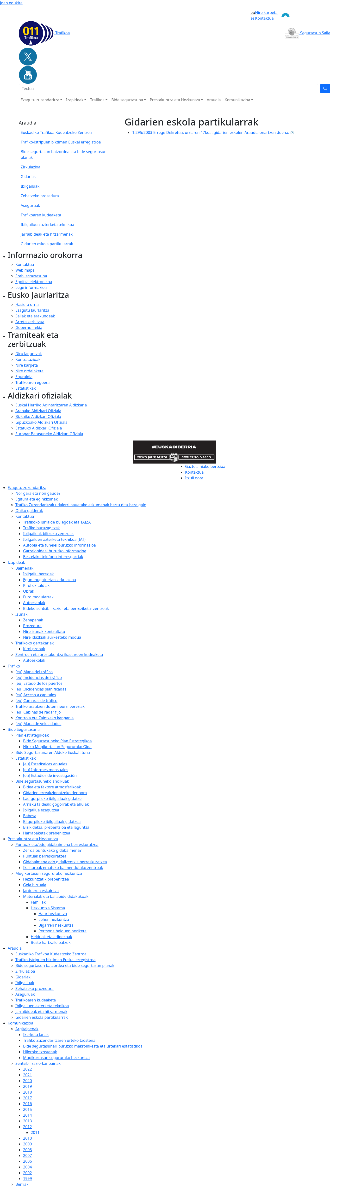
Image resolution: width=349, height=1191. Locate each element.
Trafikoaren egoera (32, 382)
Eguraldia (23, 376)
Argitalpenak (26, 1028)
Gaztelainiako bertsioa (205, 466)
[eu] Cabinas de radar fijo (38, 712)
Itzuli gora (194, 478)
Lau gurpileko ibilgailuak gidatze (52, 798)
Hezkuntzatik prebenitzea (46, 879)
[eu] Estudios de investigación (50, 775)
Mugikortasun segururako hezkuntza (48, 873)
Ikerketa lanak (36, 1034)
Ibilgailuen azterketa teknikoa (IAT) (54, 539)
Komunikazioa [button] (237, 99)
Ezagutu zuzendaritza (27, 487)
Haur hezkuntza (52, 913)
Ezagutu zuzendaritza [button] (40, 99)
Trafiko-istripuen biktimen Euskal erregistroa (61, 142)
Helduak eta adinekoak (51, 936)
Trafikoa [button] (97, 99)
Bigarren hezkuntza (56, 925)
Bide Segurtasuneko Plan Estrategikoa (57, 741)
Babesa (29, 815)
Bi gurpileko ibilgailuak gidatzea (52, 821)
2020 (27, 1080)
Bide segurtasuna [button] (127, 99)
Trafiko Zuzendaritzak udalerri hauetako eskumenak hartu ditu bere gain (80, 504)
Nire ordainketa (29, 371)
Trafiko (14, 666)
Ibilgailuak (30, 186)
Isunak (21, 614)
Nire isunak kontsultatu (44, 631)
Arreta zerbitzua (29, 321)
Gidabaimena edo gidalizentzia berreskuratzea (65, 861)
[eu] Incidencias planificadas (40, 689)
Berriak (21, 1184)
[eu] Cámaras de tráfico (36, 700)
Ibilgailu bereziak (38, 574)
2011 (35, 1132)
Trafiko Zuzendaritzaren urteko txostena (59, 1040)
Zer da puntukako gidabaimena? (52, 850)
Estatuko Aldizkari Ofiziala (38, 428)
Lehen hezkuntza (53, 919)
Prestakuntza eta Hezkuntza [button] (175, 99)
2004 (27, 1167)
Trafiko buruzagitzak (41, 527)
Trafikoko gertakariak (34, 643)
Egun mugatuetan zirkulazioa (49, 579)
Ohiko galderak (29, 510)
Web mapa (25, 270)
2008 (27, 1149)
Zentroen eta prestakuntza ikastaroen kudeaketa (59, 654)
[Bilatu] (168, 88)
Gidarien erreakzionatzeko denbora (55, 792)
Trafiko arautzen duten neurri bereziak (50, 706)
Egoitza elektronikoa (33, 281)
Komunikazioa (20, 1023)
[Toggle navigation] (304, 15)
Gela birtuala (34, 884)
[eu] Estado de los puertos (38, 683)
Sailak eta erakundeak (35, 316)
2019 (27, 1086)
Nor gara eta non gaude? (37, 493)
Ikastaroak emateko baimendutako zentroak (63, 867)
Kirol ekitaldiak (36, 585)
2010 (27, 1138)
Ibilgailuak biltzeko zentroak (48, 533)
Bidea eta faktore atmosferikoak (52, 787)
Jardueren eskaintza (41, 890)
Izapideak (16, 562)
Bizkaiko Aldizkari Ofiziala (38, 416)
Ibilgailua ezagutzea (41, 810)
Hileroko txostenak (40, 1051)
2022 (27, 1069)
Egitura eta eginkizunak (36, 499)
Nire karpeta (266, 12)
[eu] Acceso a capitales (35, 694)
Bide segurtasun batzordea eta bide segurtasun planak (63, 154)
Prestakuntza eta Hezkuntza (33, 838)
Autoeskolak (34, 602)
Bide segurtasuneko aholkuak (42, 781)
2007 (27, 1155)
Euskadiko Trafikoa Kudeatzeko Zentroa (56, 132)
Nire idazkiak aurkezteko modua (52, 637)
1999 (27, 1178)
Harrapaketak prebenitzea (46, 833)
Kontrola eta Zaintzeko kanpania (44, 718)
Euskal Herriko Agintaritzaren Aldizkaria (51, 405)
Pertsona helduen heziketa (62, 931)
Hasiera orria (27, 304)
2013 (27, 1121)
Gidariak (28, 176)
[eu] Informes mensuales (45, 769)
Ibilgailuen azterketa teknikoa (47, 224)
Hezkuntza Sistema (48, 908)
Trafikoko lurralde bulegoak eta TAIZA (57, 522)
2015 (27, 1109)
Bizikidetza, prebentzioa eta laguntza (56, 827)
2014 (27, 1115)
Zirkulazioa (30, 167)
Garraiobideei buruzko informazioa (54, 551)
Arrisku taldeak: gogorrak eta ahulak (56, 804)
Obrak (28, 591)
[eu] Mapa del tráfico (34, 671)
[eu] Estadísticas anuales (45, 764)
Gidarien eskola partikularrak (47, 243)
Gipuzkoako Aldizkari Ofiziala (41, 422)
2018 (27, 1092)
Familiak (38, 902)
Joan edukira (11, 3)
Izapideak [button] (74, 99)
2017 (27, 1098)
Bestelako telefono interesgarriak (53, 556)
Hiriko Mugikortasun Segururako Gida (57, 746)
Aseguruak (30, 205)
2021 (27, 1075)
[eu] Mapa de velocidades (38, 723)
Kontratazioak (27, 359)
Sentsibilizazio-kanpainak (38, 1063)
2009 (27, 1144)
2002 (27, 1172)
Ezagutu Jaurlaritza (32, 310)
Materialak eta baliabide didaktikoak (55, 896)
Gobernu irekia (28, 327)
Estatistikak (25, 388)
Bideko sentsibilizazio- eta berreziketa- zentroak (66, 608)
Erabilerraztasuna (31, 276)
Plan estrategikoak (32, 735)
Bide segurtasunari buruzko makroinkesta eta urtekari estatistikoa (83, 1046)
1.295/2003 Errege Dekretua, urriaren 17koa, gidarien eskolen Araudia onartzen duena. (213, 132)
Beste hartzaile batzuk (51, 942)
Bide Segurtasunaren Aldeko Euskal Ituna (52, 752)
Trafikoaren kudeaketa (41, 215)
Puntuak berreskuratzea (44, 856)
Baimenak (24, 568)
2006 (27, 1161)
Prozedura (32, 625)
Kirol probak (34, 648)
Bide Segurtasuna (24, 729)
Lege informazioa (31, 287)
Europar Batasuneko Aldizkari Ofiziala (49, 433)
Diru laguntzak (28, 353)
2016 (27, 1103)
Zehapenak (33, 620)
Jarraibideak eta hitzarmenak (47, 234)
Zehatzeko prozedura (40, 195)
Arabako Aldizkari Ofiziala (38, 410)
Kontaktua (264, 18)
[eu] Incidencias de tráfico (38, 677)
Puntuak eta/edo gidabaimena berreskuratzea (56, 844)
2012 (27, 1126)
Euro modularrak (38, 597)
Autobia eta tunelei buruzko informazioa (59, 545)
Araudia (214, 99)
